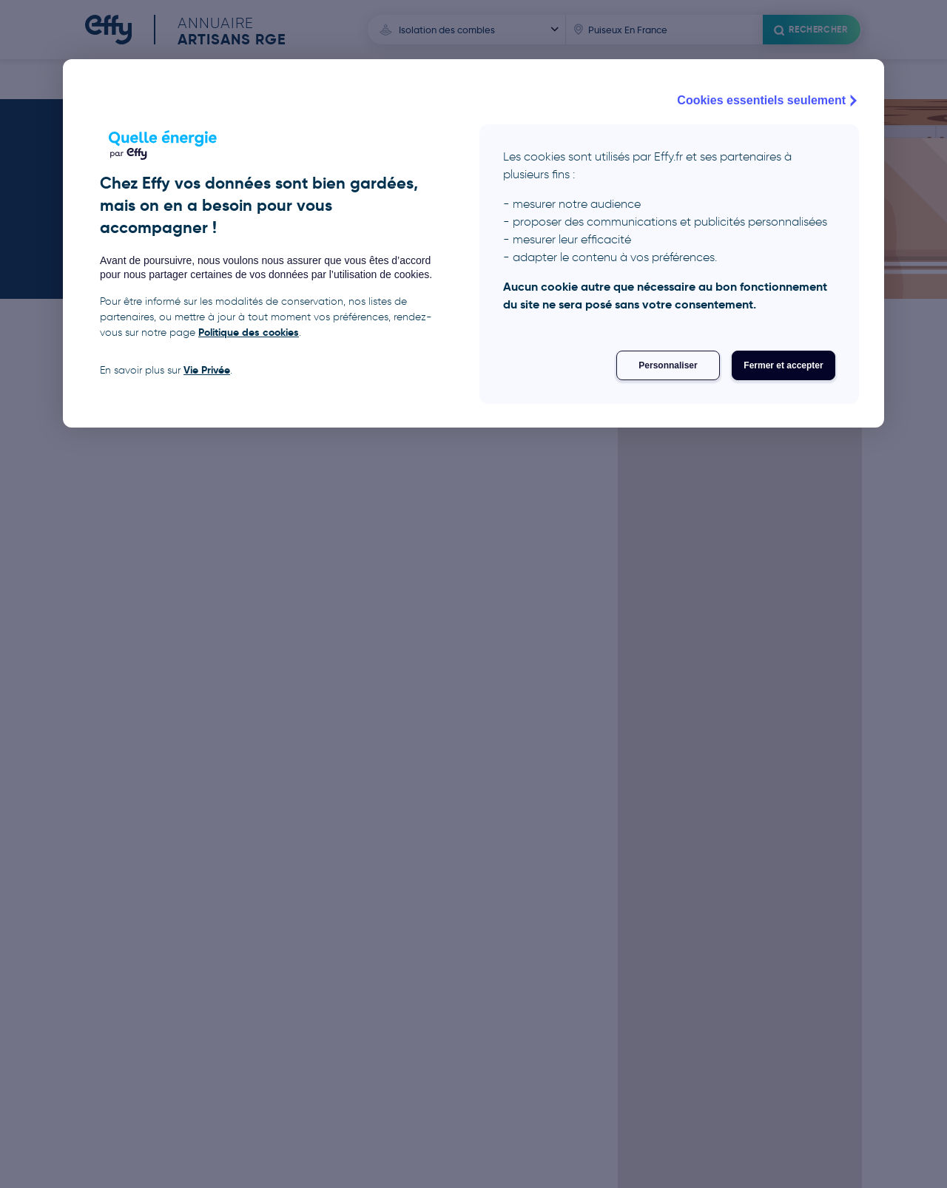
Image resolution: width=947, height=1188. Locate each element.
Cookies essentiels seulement (768, 100)
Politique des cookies (248, 332)
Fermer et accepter (783, 365)
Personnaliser (667, 365)
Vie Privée (206, 370)
